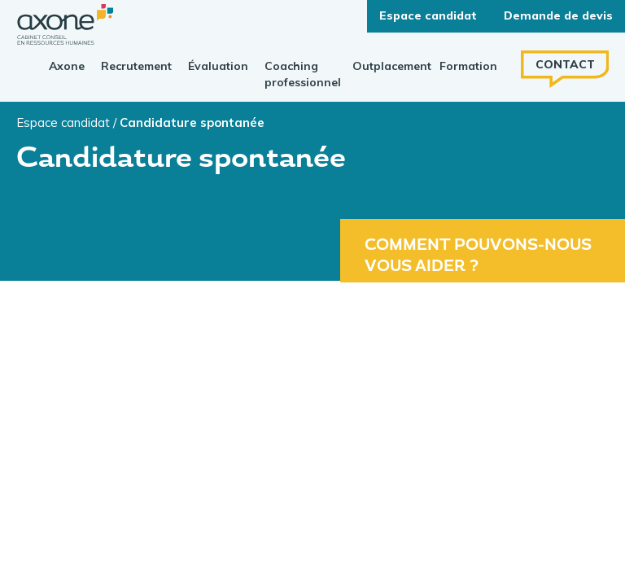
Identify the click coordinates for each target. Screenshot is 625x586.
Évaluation (218, 66)
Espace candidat (63, 122)
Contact (565, 64)
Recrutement (136, 66)
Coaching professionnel (302, 74)
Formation (468, 66)
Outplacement (391, 66)
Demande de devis (558, 15)
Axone (67, 66)
